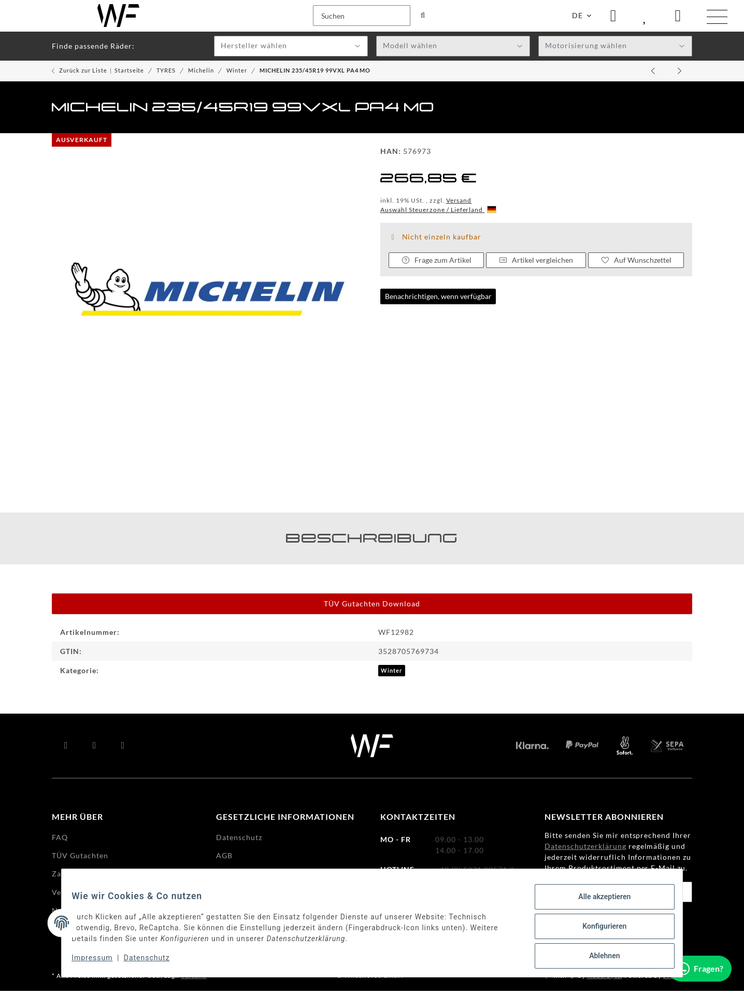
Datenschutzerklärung (585, 849)
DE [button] (577, 17)
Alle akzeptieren (597, 903)
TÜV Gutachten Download (372, 607)
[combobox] (291, 49)
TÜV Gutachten (80, 858)
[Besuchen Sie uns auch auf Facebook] (66, 749)
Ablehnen (597, 957)
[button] (613, 17)
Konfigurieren (598, 930)
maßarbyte (604, 979)
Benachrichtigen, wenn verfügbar (438, 299)
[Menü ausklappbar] (717, 18)
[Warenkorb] (678, 17)
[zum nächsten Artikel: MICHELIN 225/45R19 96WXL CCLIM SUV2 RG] (680, 74)
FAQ (60, 840)
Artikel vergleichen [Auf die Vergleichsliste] (536, 263)
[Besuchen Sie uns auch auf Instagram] (123, 749)
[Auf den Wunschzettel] (636, 263)
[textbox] (290, 49)
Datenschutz (154, 962)
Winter (392, 674)
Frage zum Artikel (436, 263)
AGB (224, 858)
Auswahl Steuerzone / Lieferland (438, 213)
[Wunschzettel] (645, 17)
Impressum (98, 962)
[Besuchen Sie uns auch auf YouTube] (94, 749)
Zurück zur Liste (83, 73)
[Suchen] (65, 17)
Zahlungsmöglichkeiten (95, 877)
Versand (459, 203)
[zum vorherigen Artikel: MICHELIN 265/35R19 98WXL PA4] (654, 74)
